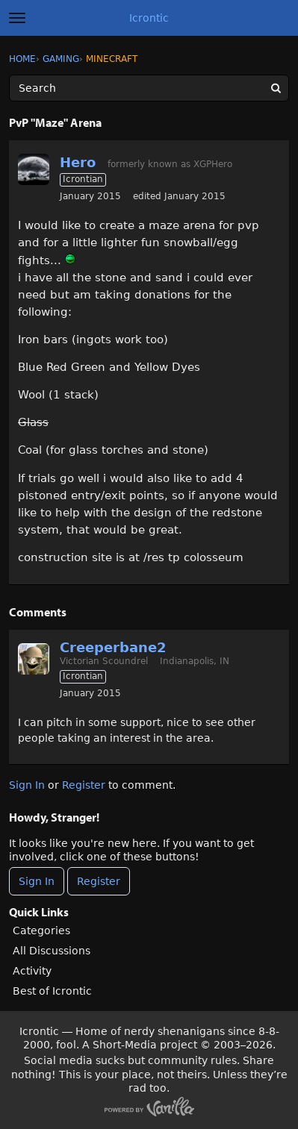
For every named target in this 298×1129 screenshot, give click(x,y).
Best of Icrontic (52, 991)
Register (83, 785)
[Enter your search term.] (149, 88)
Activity (32, 971)
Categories (41, 930)
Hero (78, 162)
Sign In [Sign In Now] (37, 881)
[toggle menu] (17, 18)
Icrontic (149, 18)
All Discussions (51, 951)
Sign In (27, 785)
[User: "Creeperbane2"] (33, 659)
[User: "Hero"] (33, 169)
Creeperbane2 (113, 647)
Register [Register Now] (98, 881)
